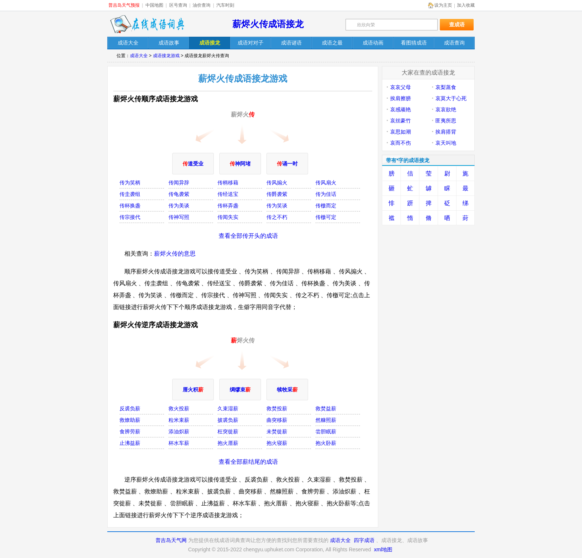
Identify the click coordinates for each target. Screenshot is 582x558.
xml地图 (383, 549)
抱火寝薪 (277, 443)
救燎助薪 (130, 420)
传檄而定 (325, 206)
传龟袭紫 (179, 194)
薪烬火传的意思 (175, 253)
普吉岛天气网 (171, 540)
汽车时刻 (225, 5)
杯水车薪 (179, 443)
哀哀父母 (400, 87)
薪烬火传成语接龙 (268, 24)
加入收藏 (466, 5)
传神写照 (179, 217)
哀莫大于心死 (451, 98)
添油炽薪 (179, 431)
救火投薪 (179, 408)
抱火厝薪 (228, 443)
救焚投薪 (277, 408)
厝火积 (193, 390)
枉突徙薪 (228, 431)
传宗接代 (130, 217)
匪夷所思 (445, 121)
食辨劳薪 (130, 431)
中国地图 (154, 5)
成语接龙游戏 (166, 55)
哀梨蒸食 (445, 87)
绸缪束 (240, 390)
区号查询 (178, 5)
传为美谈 (179, 206)
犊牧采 (287, 390)
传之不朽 (277, 217)
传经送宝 (228, 194)
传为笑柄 (130, 183)
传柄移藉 (228, 183)
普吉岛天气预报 (124, 5)
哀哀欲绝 (445, 109)
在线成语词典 (147, 24)
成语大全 (139, 55)
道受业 (193, 164)
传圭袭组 (130, 194)
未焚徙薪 (277, 431)
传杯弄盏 (228, 206)
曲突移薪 (277, 420)
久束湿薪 (228, 408)
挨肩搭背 (445, 132)
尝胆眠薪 (325, 431)
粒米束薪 (179, 420)
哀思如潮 (400, 132)
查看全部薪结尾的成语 (248, 462)
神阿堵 (240, 164)
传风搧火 (277, 183)
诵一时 (287, 164)
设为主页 (443, 5)
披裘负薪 (228, 420)
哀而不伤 (400, 143)
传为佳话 (325, 194)
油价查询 (201, 5)
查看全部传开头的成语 (248, 236)
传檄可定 (325, 217)
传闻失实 (228, 217)
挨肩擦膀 (400, 98)
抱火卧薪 (325, 443)
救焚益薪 (325, 408)
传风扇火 (325, 183)
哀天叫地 (445, 143)
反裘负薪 (130, 408)
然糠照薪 (325, 420)
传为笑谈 (277, 206)
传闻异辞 (179, 183)
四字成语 (364, 540)
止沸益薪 (130, 443)
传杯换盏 (130, 206)
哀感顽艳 (400, 109)
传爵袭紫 (277, 194)
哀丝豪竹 (400, 121)
